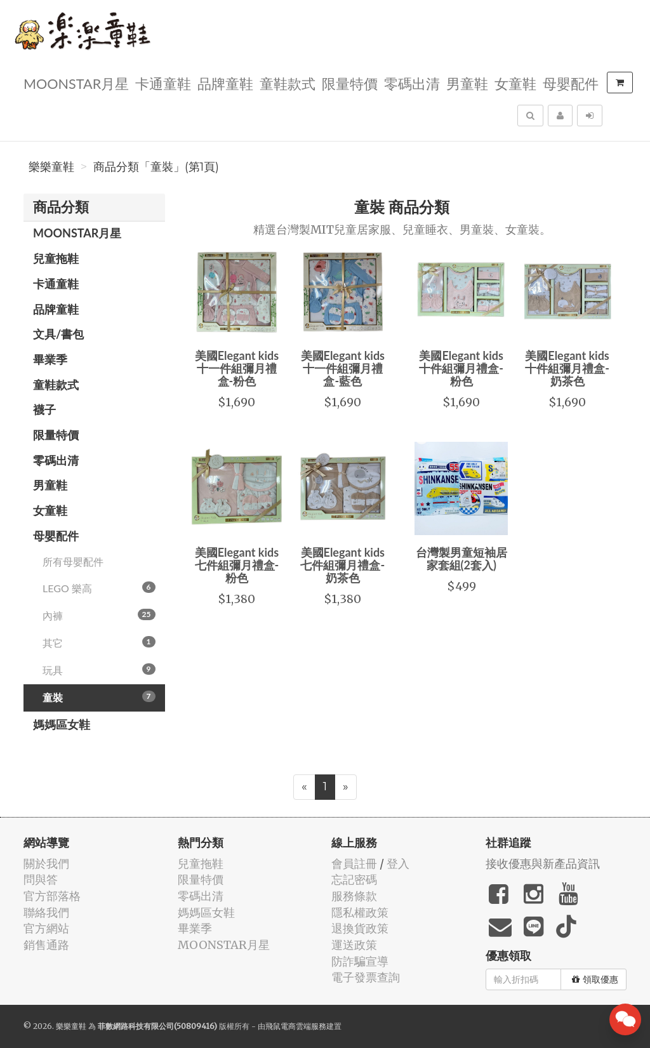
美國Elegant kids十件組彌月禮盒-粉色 (461, 368)
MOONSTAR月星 (76, 83)
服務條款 (354, 896)
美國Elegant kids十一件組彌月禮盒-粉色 (237, 368)
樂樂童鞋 (51, 167)
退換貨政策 (359, 928)
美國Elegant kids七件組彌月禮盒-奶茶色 (342, 565)
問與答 (40, 879)
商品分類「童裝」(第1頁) (156, 167)
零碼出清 (412, 83)
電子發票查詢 (365, 977)
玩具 (99, 669)
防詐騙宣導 (359, 961)
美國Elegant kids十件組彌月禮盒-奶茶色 (567, 368)
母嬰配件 (571, 83)
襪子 (44, 409)
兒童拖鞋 (56, 258)
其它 (99, 642)
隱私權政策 (359, 912)
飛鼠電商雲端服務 (295, 1026)
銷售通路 (46, 945)
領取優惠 (595, 979)
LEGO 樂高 (99, 587)
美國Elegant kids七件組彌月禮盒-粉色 (237, 565)
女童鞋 (515, 83)
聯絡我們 (46, 912)
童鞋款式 (287, 83)
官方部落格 (52, 896)
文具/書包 (58, 334)
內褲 (99, 615)
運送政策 (354, 945)
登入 (398, 863)
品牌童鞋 (225, 83)
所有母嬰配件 (73, 561)
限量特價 (350, 83)
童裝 (99, 697)
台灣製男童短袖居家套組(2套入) (461, 558)
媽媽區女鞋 (61, 724)
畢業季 (50, 359)
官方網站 (46, 928)
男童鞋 (467, 83)
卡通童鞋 (163, 83)
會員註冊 (354, 863)
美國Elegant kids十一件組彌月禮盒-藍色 (343, 368)
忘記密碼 (354, 879)
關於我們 (46, 863)
